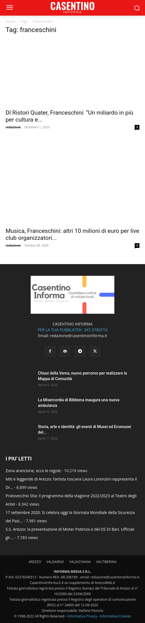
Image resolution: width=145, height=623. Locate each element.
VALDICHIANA (80, 561)
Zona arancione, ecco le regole (33, 470)
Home (10, 21)
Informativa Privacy (82, 616)
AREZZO (34, 561)
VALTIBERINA (106, 561)
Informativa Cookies (115, 616)
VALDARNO (55, 561)
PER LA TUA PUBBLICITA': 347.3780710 (72, 329)
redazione (13, 127)
